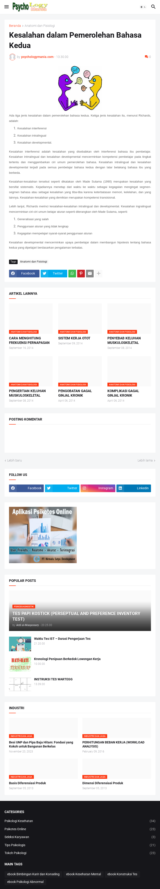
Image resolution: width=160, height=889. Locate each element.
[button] (6, 7)
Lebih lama (145, 460)
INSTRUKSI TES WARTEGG (53, 679)
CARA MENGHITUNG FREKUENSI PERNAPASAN (29, 340)
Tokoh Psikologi (80, 853)
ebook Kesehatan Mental (83, 874)
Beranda (15, 25)
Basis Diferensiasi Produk (27, 783)
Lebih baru (14, 460)
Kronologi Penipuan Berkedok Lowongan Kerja (67, 659)
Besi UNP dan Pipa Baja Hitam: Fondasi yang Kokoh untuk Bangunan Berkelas (41, 744)
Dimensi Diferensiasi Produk (102, 783)
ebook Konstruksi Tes (122, 874)
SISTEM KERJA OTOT (74, 338)
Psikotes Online (80, 829)
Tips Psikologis (80, 845)
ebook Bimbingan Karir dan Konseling (33, 874)
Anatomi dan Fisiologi (40, 25)
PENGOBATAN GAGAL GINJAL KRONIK (75, 393)
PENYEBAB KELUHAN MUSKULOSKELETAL (124, 340)
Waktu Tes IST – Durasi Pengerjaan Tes (62, 638)
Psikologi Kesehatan (80, 821)
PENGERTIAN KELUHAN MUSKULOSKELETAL (27, 393)
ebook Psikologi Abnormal (25, 882)
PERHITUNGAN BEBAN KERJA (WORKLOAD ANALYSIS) (113, 744)
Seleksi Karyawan (80, 837)
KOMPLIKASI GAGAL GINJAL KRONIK (123, 393)
